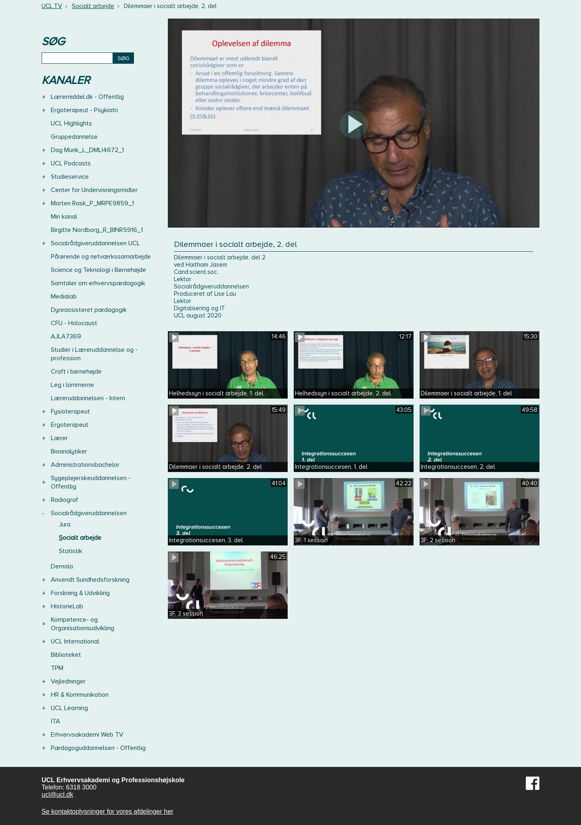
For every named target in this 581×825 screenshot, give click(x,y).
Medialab (64, 296)
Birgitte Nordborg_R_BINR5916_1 (97, 230)
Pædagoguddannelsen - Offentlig (98, 748)
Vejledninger (68, 681)
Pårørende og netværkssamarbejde (101, 257)
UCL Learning (69, 708)
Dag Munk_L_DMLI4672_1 (87, 150)
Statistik (70, 551)
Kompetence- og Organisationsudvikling (82, 624)
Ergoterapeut (69, 425)
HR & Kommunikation (80, 695)
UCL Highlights (71, 123)
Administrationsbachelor (85, 465)
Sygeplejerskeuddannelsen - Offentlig (91, 482)
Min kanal (64, 217)
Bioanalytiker (69, 451)
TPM (57, 668)
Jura (65, 524)
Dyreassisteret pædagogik (89, 310)
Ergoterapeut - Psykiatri (84, 110)
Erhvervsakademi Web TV (87, 735)
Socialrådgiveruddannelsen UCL (95, 243)
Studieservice (70, 177)
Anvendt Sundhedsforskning (90, 580)
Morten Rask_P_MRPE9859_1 (92, 203)
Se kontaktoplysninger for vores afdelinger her (107, 811)
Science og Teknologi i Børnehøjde (98, 270)
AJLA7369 (66, 336)
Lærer (59, 438)
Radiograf (64, 500)
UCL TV (52, 6)
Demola (62, 566)
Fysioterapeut (70, 411)
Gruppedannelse (74, 137)
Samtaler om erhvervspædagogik (98, 283)
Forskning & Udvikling (80, 593)
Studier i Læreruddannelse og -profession (94, 354)
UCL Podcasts (71, 163)
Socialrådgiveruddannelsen (89, 513)
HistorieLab (67, 606)
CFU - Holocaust (74, 323)
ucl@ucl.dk (57, 794)
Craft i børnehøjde (76, 372)
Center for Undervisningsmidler (94, 190)
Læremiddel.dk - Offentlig (87, 97)
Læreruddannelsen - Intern (88, 398)
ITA (55, 721)
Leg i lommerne (72, 385)
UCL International (75, 641)
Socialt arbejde (93, 6)
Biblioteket (66, 655)
